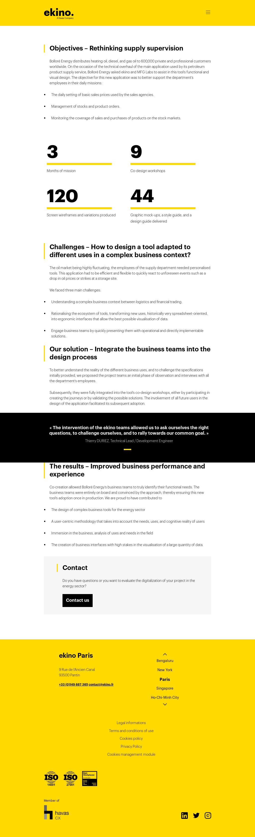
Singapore (164, 688)
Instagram (208, 815)
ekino (59, 12)
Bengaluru (165, 660)
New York (164, 669)
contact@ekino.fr (101, 684)
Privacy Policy (131, 746)
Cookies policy (131, 738)
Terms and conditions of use (131, 730)
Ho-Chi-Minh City (165, 697)
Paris (165, 679)
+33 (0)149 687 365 (73, 684)
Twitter (196, 815)
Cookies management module (131, 754)
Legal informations (131, 722)
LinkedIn (184, 815)
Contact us (77, 600)
